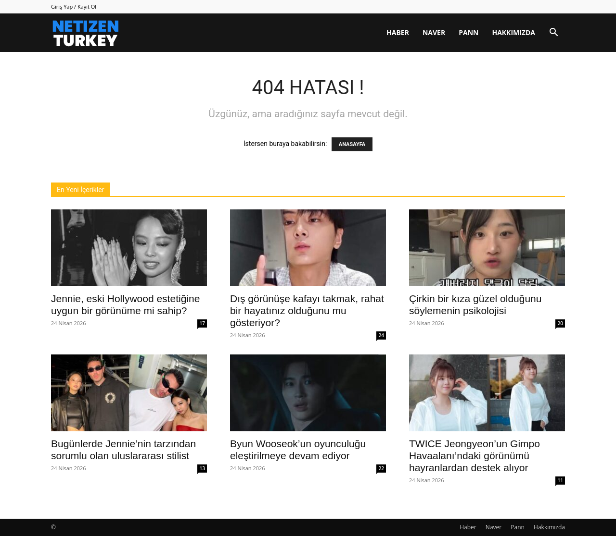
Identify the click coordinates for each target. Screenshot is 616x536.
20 (560, 323)
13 (202, 468)
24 (381, 335)
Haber (397, 32)
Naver (434, 32)
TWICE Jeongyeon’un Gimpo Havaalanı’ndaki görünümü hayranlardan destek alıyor (474, 455)
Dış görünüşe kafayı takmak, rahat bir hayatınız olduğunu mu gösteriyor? (307, 310)
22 (381, 468)
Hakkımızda (513, 32)
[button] (553, 33)
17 (202, 323)
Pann (468, 32)
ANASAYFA (352, 144)
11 (560, 480)
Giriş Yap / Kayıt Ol (73, 6)
